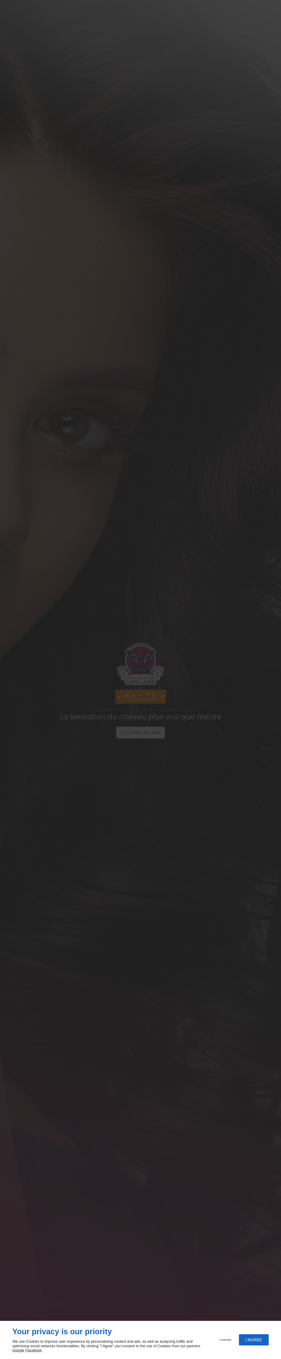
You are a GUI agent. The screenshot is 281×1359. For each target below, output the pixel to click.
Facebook (33, 1350)
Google (18, 1350)
